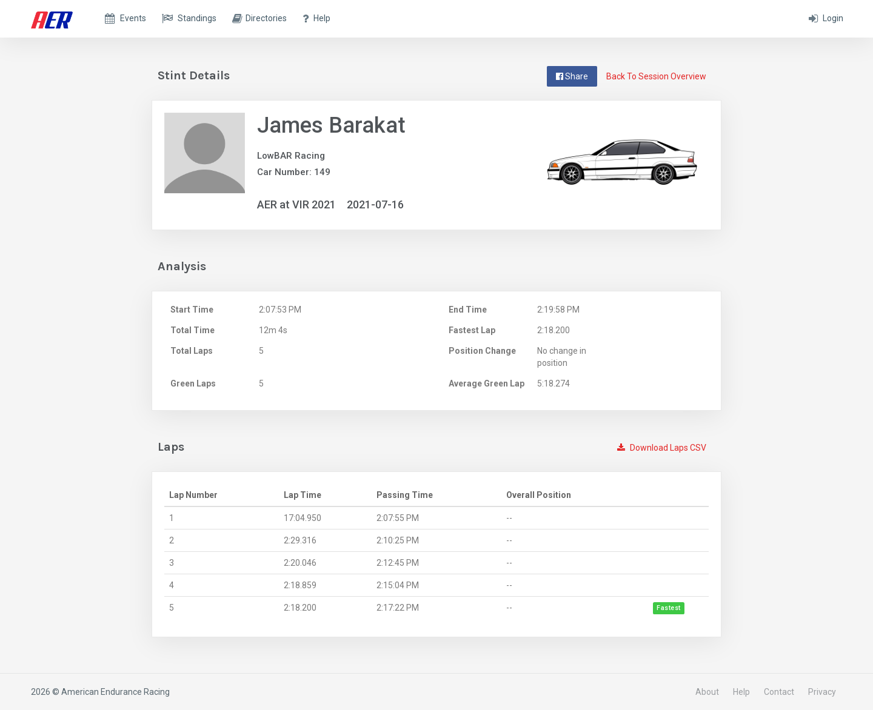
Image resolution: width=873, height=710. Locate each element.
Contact (779, 692)
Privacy (822, 692)
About (707, 692)
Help (741, 692)
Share (572, 76)
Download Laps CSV (661, 448)
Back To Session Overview (656, 76)
